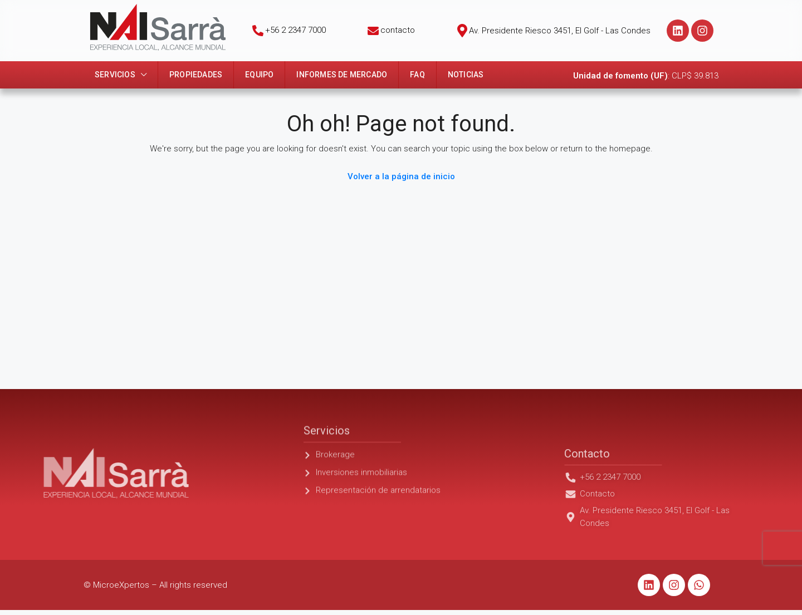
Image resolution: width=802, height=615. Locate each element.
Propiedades (195, 74)
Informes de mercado (341, 74)
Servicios (115, 74)
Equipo (259, 74)
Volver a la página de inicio (401, 176)
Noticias (466, 74)
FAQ (417, 74)
